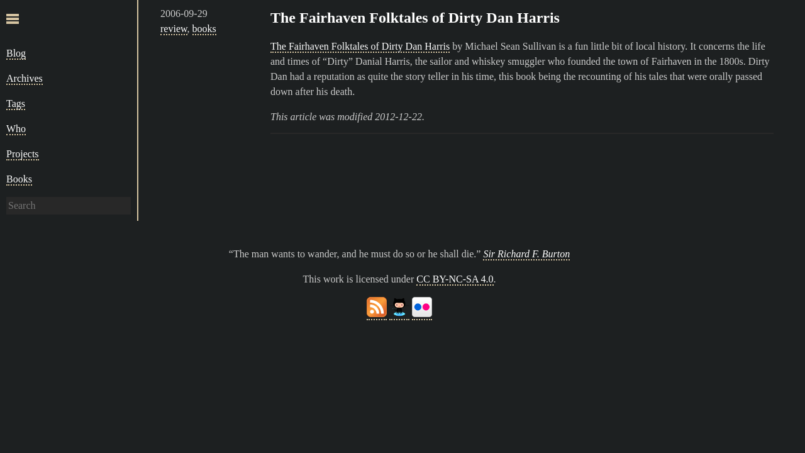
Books (19, 179)
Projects (22, 153)
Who (16, 128)
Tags (15, 103)
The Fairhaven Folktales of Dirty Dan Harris (415, 17)
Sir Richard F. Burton (526, 254)
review (173, 28)
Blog (16, 53)
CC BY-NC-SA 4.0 (454, 279)
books (204, 28)
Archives (24, 78)
